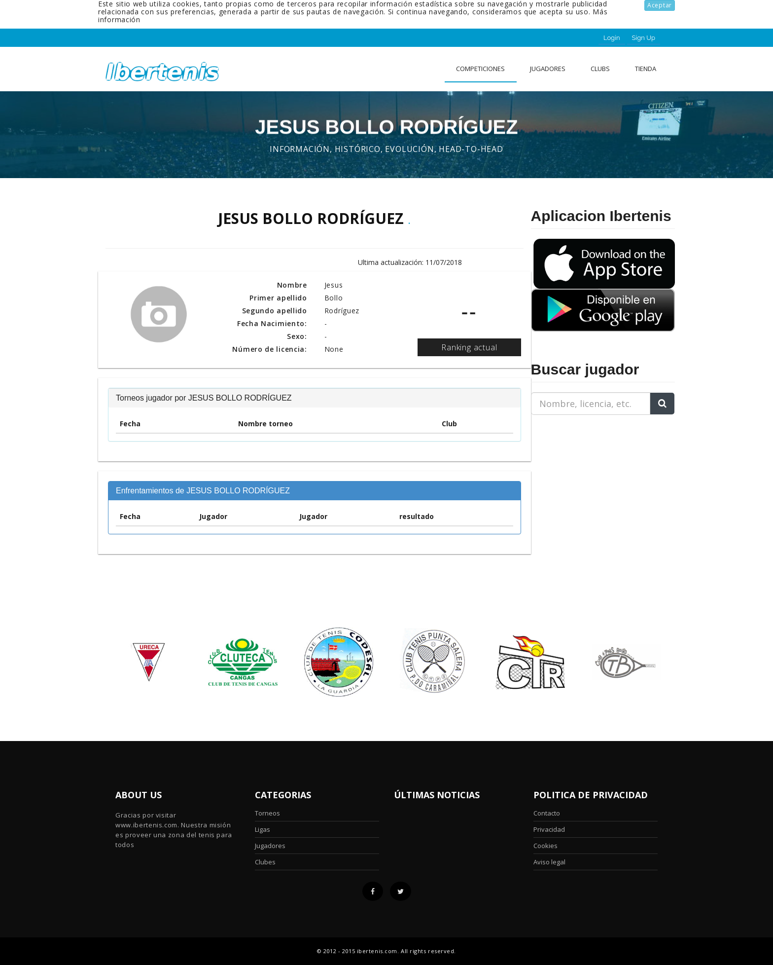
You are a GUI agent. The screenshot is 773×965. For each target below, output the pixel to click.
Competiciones (480, 68)
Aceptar (659, 5)
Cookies (545, 845)
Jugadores (547, 68)
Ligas (262, 829)
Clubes (265, 861)
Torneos (267, 813)
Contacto (546, 813)
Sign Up (643, 37)
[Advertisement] (592, 484)
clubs (600, 68)
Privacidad (549, 829)
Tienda (645, 68)
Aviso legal (549, 861)
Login (611, 37)
